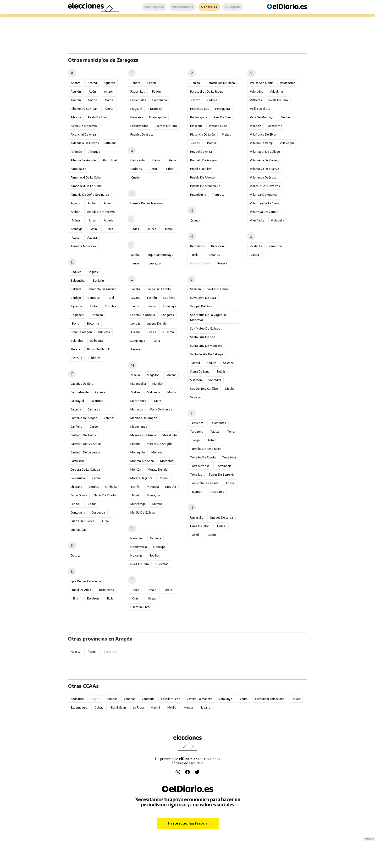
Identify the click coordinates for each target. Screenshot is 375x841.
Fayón (156, 91)
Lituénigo (169, 306)
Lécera (135, 349)
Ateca (75, 237)
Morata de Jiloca (141, 478)
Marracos (136, 409)
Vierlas (285, 117)
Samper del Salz (201, 306)
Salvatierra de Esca (203, 298)
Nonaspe (159, 547)
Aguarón (109, 83)
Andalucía (77, 699)
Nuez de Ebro (139, 564)
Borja (75, 323)
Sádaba (230, 388)
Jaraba (135, 255)
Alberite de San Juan (84, 108)
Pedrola (212, 100)
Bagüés (93, 272)
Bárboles (94, 358)
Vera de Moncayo (262, 117)
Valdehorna (287, 83)
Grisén (135, 177)
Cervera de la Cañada (85, 469)
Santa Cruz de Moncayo (206, 345)
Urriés (221, 526)
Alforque (94, 151)
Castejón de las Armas (86, 444)
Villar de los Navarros (265, 186)
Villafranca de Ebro (263, 134)
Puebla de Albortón (203, 177)
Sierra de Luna (200, 371)
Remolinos (197, 246)
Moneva (157, 452)
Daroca (76, 555)
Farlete (152, 83)
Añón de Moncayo (83, 246)
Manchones (138, 401)
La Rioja (138, 707)
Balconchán (78, 280)
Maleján (157, 383)
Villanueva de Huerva (264, 169)
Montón (135, 469)
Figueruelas (138, 100)
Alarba (109, 100)
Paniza (195, 83)
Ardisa (76, 220)
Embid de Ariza (81, 590)
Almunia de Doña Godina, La (90, 194)
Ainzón (109, 91)
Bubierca (104, 332)
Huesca (76, 651)
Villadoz (255, 126)
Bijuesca (76, 306)
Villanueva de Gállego (265, 160)
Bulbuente (97, 340)
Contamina (78, 512)
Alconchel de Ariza (83, 134)
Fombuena (159, 100)
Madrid (155, 707)
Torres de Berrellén (222, 474)
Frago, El (136, 108)
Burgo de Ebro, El (98, 349)
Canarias (129, 699)
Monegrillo (137, 452)
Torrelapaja (224, 466)
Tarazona (196, 431)
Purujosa (219, 194)
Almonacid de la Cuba (86, 177)
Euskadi (296, 699)
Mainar (171, 375)
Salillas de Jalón (218, 289)
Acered (92, 83)
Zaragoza (275, 246)
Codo (75, 504)
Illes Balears (118, 707)
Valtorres (256, 100)
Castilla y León (170, 699)
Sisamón (196, 380)
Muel (135, 495)
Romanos (213, 255)
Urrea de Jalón (200, 526)
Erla (75, 598)
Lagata (135, 289)
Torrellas (196, 474)
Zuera (255, 255)
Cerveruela (78, 478)
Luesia (152, 332)
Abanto (76, 83)
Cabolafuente (80, 392)
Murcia (188, 707)
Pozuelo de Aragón (203, 160)
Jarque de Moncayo (160, 255)
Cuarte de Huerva (82, 521)
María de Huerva (160, 409)
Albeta (109, 108)
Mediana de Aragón (143, 418)
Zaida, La (256, 246)
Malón (171, 392)
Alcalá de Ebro (97, 117)
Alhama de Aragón (83, 160)
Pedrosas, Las (199, 108)
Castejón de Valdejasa (85, 452)
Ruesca (222, 263)
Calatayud (77, 401)
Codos (92, 504)
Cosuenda (98, 512)
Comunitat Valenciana (269, 699)
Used (195, 534)
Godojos (136, 169)
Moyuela (153, 487)
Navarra (205, 707)
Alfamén (76, 151)
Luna (157, 340)
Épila (110, 598)
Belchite (76, 289)
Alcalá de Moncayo (84, 126)
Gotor (153, 169)
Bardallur (99, 280)
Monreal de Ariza (142, 461)
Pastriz (195, 100)
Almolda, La (78, 169)
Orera (168, 590)
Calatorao (97, 401)
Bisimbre (110, 306)
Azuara (92, 237)
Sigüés (221, 371)
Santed (195, 363)
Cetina (96, 478)
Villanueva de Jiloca (263, 177)
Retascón (217, 246)
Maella (135, 375)
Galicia (99, 707)
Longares (167, 315)
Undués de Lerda (221, 517)
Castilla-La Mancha (199, 699)
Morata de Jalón (158, 469)
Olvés (135, 590)
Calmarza (94, 409)
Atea (110, 229)
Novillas (154, 555)
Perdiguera (222, 108)
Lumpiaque (137, 340)
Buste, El (76, 358)
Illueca (152, 229)
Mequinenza (138, 426)
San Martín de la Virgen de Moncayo (208, 317)
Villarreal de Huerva (263, 194)
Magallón (153, 375)
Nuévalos (161, 564)
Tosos (230, 483)
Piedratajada (198, 117)
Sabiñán (195, 289)
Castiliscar (77, 461)
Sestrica (228, 363)
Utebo (212, 534)
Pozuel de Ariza (201, 151)
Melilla (171, 707)
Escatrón (93, 598)
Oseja (152, 598)
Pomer (211, 143)
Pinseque (196, 126)
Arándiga (77, 229)
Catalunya (225, 699)
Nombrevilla (138, 547)
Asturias (112, 699)
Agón (92, 91)
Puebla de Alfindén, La (205, 186)
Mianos (135, 444)
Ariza (92, 220)
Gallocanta (137, 160)
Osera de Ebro (140, 607)
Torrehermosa (200, 466)
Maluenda (153, 392)
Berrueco (94, 298)
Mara (157, 401)
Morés (135, 487)
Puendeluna (198, 194)
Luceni (135, 332)
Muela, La (153, 495)
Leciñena (169, 298)
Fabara (135, 83)
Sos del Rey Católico (204, 388)
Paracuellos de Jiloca (221, 83)
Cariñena (76, 426)
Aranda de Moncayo (101, 212)
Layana (135, 298)
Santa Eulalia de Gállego (206, 354)
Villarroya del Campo (264, 212)
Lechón (152, 298)
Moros (164, 478)
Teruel (92, 651)
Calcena (76, 409)
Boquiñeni (77, 315)
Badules (76, 272)
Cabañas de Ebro (82, 383)
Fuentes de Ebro (166, 126)
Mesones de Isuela (143, 435)
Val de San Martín (262, 83)
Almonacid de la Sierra (86, 186)
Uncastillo (197, 517)
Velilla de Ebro (278, 100)
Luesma (168, 332)
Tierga (195, 440)
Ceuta (244, 699)
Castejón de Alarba (83, 435)
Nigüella (155, 538)
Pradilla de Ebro (201, 169)
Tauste (215, 431)
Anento (109, 203)
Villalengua (287, 143)
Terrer (231, 431)
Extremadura (79, 707)
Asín (94, 229)
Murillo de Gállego (142, 512)
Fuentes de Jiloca (142, 134)
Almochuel (109, 160)
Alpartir (75, 203)
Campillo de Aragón (84, 418)
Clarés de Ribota (105, 495)
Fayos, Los (137, 91)
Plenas (195, 143)
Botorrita (93, 323)
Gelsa (172, 160)
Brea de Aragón (81, 332)
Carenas (109, 418)
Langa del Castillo (159, 289)
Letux (135, 306)
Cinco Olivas (79, 495)
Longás (135, 323)
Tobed (211, 440)
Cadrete (100, 392)
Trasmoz (196, 492)
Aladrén (76, 100)
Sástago (195, 397)
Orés (135, 598)
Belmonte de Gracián (102, 289)
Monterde (166, 461)
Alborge (76, 117)
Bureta (75, 349)
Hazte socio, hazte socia (187, 823)
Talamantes (218, 423)
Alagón (92, 100)
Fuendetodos (139, 126)
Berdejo (76, 298)
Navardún (136, 538)
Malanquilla (138, 383)
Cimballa (111, 487)
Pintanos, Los (218, 126)
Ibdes (135, 229)
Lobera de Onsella (142, 315)
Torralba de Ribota (203, 457)
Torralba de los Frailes (205, 449)
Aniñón (75, 212)
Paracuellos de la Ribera (207, 91)
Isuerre (168, 229)
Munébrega (138, 504)
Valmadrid (256, 91)
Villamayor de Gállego (265, 151)
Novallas (136, 555)
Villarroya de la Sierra (265, 203)
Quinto (195, 220)
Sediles (211, 363)
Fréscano (136, 117)
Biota (93, 306)
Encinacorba (106, 590)
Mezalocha (169, 435)
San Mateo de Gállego (205, 328)
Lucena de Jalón (157, 323)
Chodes (94, 487)
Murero (157, 504)
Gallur (156, 160)
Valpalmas (277, 91)
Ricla (195, 255)
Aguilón (76, 91)
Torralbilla (229, 457)
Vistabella (277, 220)
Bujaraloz (77, 340)
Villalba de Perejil (261, 143)
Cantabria (148, 699)
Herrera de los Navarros (147, 203)
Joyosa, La (154, 263)
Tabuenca (197, 423)
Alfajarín (110, 143)
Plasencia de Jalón (202, 134)
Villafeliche (274, 126)
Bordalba (97, 315)
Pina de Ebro (222, 117)
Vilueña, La (257, 220)
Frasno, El (155, 108)
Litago (152, 306)
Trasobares (216, 492)
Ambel (92, 203)
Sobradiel (214, 380)
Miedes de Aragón (159, 444)
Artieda (108, 220)
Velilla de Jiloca (260, 108)
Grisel (170, 169)
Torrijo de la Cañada (204, 483)
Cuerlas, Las (78, 529)
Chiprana (76, 487)
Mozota (170, 487)
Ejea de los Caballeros (86, 581)
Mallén (135, 392)
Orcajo (152, 590)
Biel (111, 298)
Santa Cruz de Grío (202, 337)
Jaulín (135, 263)
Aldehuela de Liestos (85, 143)
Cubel (106, 521)
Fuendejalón (157, 117)
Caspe (94, 426)
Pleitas (226, 134)
